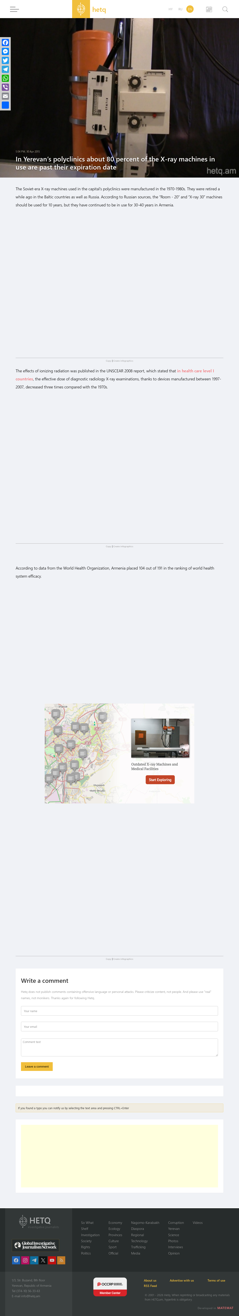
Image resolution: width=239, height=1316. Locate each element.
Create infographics (123, 360)
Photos (173, 1241)
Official (113, 1253)
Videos (198, 1222)
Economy (115, 1222)
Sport (113, 1247)
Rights (85, 1247)
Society (86, 1241)
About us (151, 1280)
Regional (137, 1234)
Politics (86, 1253)
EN (190, 9)
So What (87, 1222)
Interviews (175, 1247)
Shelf (84, 1228)
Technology (139, 1241)
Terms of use (219, 1280)
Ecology (114, 1228)
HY (171, 9)
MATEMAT (226, 1308)
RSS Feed (151, 1286)
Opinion (174, 1253)
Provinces (115, 1234)
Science (173, 1234)
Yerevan (174, 1228)
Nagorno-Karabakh (145, 1222)
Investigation (90, 1234)
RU (180, 9)
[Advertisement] (119, 1157)
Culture (114, 1241)
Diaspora (137, 1228)
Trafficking (138, 1247)
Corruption (176, 1222)
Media (135, 1253)
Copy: (109, 360)
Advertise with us (184, 1280)
